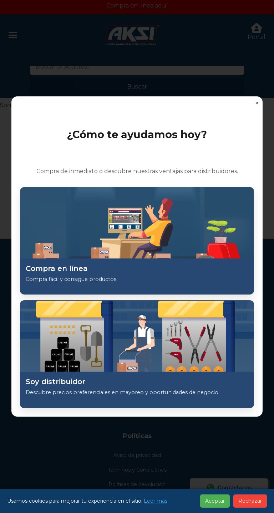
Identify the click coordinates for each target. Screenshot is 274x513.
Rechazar (250, 501)
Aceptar (215, 501)
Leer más (155, 501)
